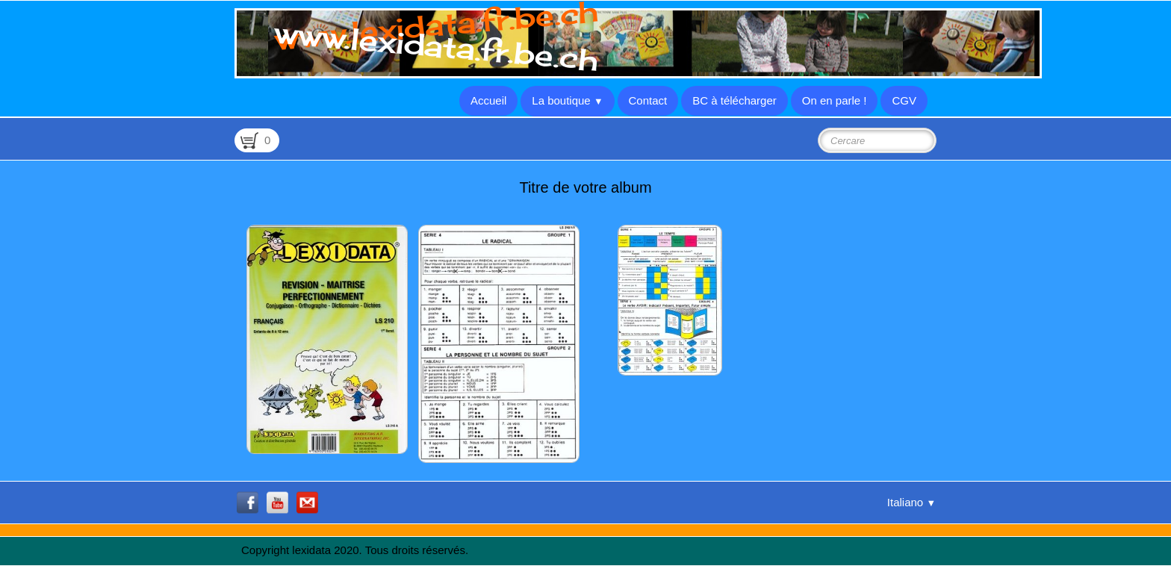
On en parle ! (834, 100)
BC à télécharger (734, 100)
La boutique (567, 100)
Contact (648, 100)
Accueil (488, 100)
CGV (904, 100)
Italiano (911, 502)
